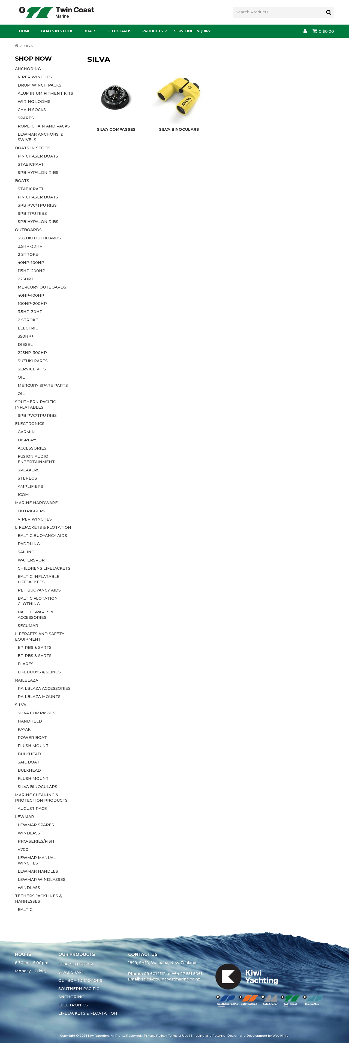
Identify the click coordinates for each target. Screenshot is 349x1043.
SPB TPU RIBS (32, 213)
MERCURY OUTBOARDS (42, 287)
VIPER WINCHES (35, 77)
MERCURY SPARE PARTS (43, 385)
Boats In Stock (57, 31)
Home (24, 31)
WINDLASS (29, 833)
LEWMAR (24, 816)
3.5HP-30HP (30, 311)
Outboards (119, 31)
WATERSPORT (32, 560)
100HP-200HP (32, 303)
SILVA (20, 704)
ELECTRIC (28, 328)
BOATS (22, 180)
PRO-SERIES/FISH (36, 841)
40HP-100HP (31, 262)
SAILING (26, 551)
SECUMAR (28, 625)
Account (305, 31)
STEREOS (27, 478)
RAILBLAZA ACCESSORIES (44, 688)
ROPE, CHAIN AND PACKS (44, 126)
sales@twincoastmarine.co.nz (170, 979)
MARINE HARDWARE (36, 502)
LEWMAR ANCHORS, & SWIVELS (40, 137)
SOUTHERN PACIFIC (78, 988)
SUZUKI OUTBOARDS (39, 238)
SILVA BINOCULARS (37, 786)
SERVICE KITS (32, 369)
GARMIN (26, 431)
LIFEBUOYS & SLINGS (39, 672)
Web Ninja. (280, 1036)
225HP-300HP (32, 352)
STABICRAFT (31, 164)
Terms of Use (178, 1036)
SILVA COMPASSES (36, 713)
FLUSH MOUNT (33, 745)
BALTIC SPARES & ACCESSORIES (35, 615)
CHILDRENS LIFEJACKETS (44, 568)
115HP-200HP (31, 270)
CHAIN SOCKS (32, 109)
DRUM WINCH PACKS (39, 85)
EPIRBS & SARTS (35, 647)
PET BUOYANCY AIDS (39, 590)
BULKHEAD (29, 753)
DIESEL (25, 344)
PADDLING (29, 543)
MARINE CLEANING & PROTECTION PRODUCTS (41, 797)
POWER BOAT (32, 737)
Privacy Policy (155, 1036)
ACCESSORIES (32, 448)
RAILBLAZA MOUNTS (39, 696)
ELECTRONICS (29, 423)
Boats (90, 31)
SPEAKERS (29, 470)
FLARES (26, 663)
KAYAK (24, 729)
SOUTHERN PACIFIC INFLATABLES (35, 404)
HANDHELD (30, 721)
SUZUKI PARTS (33, 360)
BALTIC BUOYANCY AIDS (42, 535)
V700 (23, 849)
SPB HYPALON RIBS (38, 172)
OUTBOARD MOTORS (80, 980)
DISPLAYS (28, 440)
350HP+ (26, 336)
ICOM (23, 494)
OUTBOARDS (28, 229)
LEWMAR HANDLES (38, 871)
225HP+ (26, 279)
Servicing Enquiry (192, 31)
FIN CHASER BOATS (38, 156)
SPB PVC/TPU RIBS (37, 205)
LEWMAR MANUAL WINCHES (37, 860)
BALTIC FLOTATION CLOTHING (38, 601)
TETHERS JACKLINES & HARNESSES (38, 898)
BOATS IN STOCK (32, 147)
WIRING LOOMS (34, 101)
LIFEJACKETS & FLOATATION (87, 1013)
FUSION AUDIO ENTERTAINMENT (36, 459)
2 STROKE (28, 254)
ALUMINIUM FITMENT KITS (45, 93)
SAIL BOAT (29, 762)
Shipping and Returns (208, 1036)
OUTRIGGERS (31, 511)
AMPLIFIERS (30, 486)
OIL (21, 377)
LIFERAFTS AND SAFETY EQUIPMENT (39, 636)
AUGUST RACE (32, 808)
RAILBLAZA (26, 680)
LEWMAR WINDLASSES (41, 879)
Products (152, 31)
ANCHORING (28, 68)
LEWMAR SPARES (36, 824)
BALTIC (25, 909)
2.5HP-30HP (30, 246)
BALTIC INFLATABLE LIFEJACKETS (38, 579)
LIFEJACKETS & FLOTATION (43, 527)
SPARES (26, 117)
